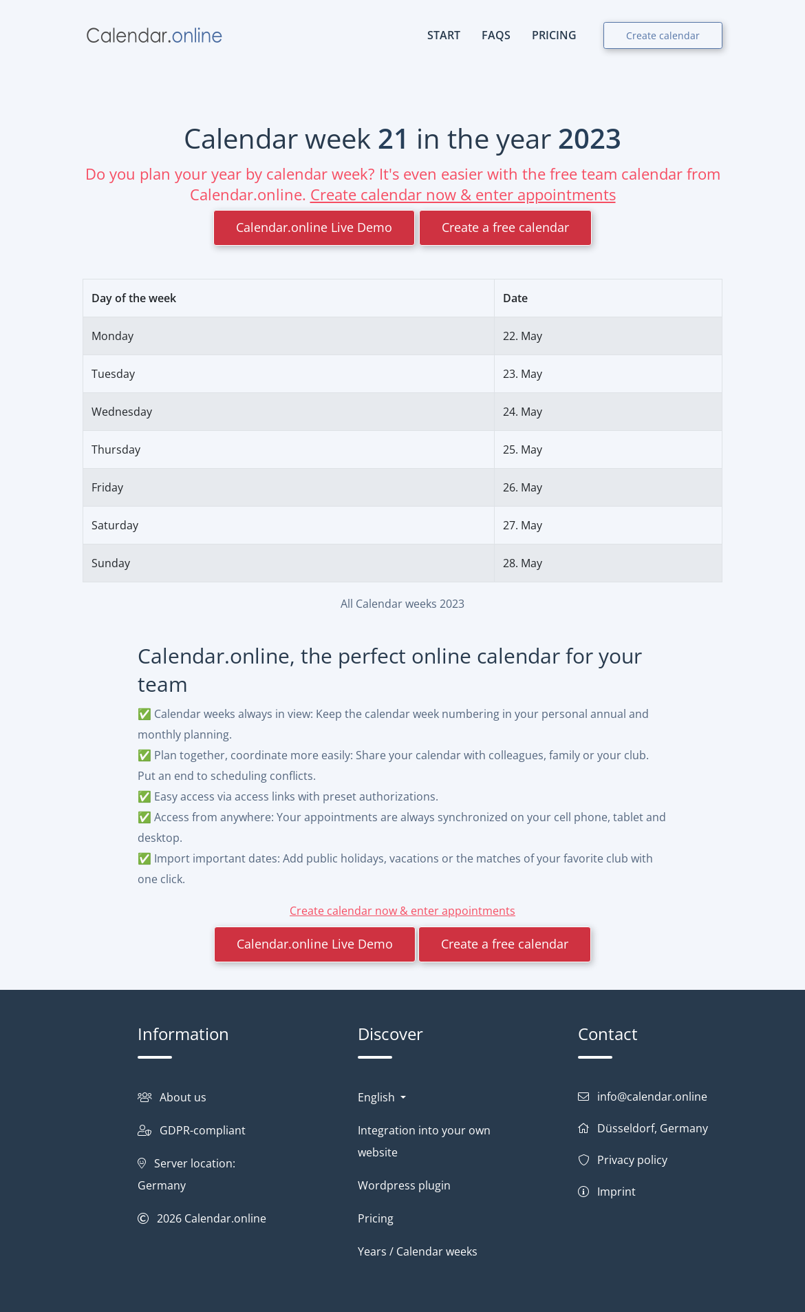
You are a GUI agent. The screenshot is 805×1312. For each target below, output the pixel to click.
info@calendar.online (652, 1096)
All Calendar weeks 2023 (402, 603)
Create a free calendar (505, 227)
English (378, 1097)
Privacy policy (632, 1159)
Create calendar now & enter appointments (463, 194)
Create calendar (663, 35)
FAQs (496, 35)
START (443, 35)
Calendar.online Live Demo (314, 227)
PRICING (554, 35)
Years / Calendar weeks (417, 1251)
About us (183, 1097)
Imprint (616, 1191)
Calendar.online (225, 1218)
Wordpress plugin (404, 1185)
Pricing (376, 1218)
